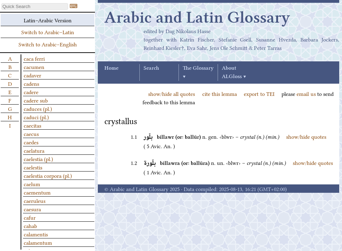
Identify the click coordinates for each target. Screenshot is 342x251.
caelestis (33, 167)
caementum (37, 192)
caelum (32, 184)
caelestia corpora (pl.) (48, 175)
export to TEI (259, 93)
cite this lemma (219, 93)
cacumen (34, 66)
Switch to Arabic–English (48, 44)
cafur (30, 217)
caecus (31, 133)
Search (151, 68)
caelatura (34, 150)
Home (111, 68)
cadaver (32, 75)
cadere (31, 92)
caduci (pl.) (36, 117)
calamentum (38, 242)
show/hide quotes (306, 136)
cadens (31, 83)
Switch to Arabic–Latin (47, 32)
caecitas (32, 125)
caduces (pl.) (38, 108)
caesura (32, 209)
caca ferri (34, 58)
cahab (30, 225)
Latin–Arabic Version (48, 20)
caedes (31, 142)
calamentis (36, 234)
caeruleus (34, 200)
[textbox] (34, 6)
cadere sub (36, 100)
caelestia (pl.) (38, 158)
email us (306, 93)
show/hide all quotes (171, 93)
